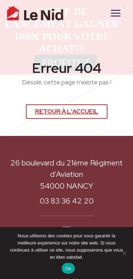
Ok (68, 268)
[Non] (124, 253)
